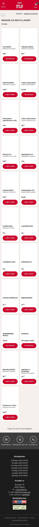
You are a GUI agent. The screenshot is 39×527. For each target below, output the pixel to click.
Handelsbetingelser (10, 518)
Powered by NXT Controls (21, 524)
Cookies (32, 518)
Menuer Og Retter (31, 13)
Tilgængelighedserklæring (19, 520)
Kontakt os (33, 440)
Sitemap (11, 524)
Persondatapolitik (22, 518)
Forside (19, 13)
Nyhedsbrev (6, 440)
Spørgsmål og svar (20, 440)
